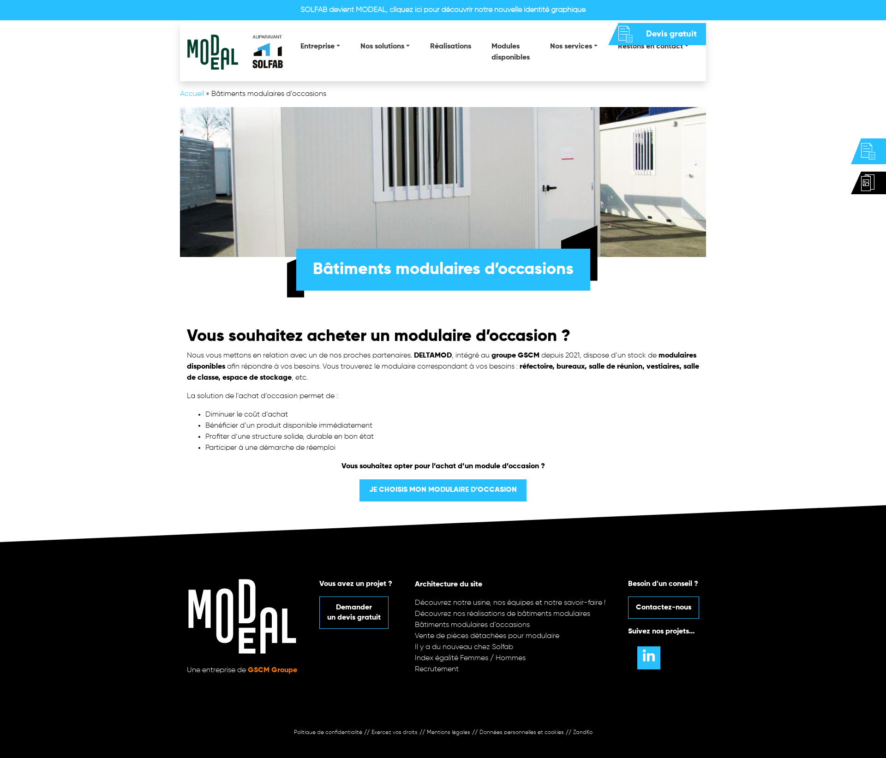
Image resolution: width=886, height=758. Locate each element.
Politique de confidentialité (328, 732)
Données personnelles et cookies (521, 732)
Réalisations (450, 46)
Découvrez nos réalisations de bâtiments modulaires (502, 614)
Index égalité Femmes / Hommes (470, 658)
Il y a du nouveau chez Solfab (464, 647)
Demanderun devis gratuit (354, 612)
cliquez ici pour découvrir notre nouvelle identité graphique (487, 10)
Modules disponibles (510, 52)
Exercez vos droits (394, 732)
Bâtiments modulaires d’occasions (472, 625)
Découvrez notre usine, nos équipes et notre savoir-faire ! (510, 603)
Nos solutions (382, 46)
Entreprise (317, 46)
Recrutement (437, 669)
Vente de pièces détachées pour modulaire (487, 636)
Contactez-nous (663, 607)
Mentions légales (448, 732)
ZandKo (583, 732)
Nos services (571, 46)
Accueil (192, 94)
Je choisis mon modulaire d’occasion (443, 490)
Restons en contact (650, 46)
